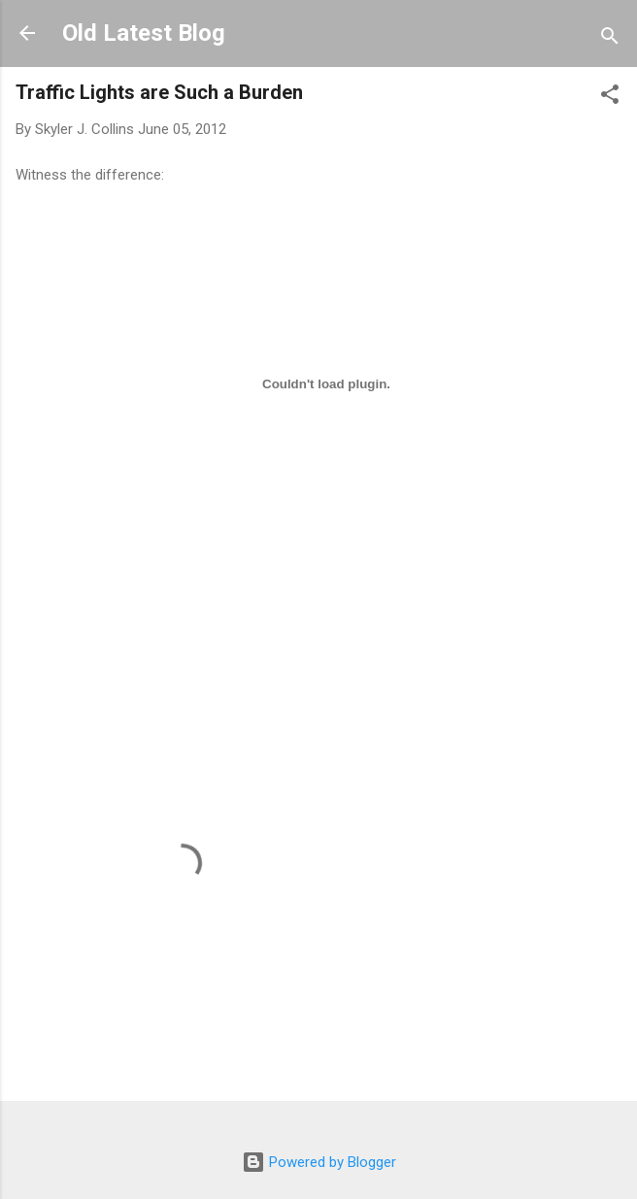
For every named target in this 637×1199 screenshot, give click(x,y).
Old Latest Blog (143, 33)
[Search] (609, 39)
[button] (609, 98)
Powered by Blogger (319, 1162)
